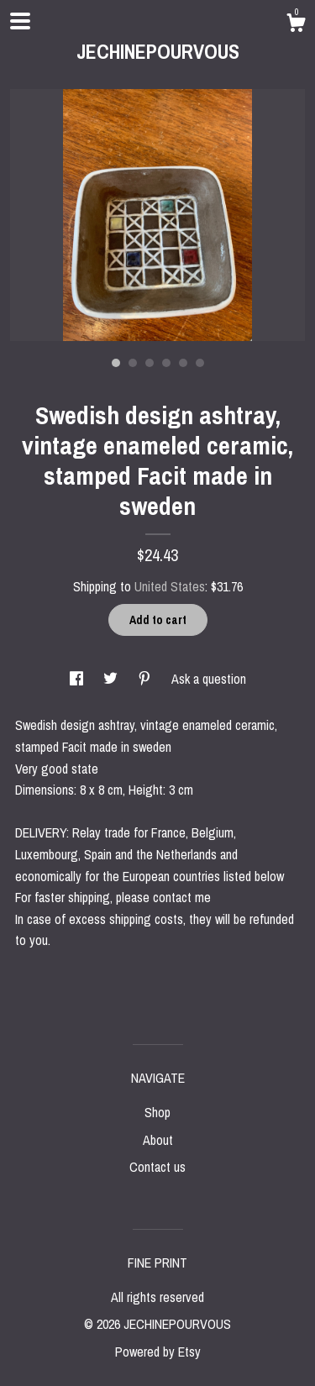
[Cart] (295, 25)
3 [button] (149, 363)
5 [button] (183, 363)
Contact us (157, 1167)
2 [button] (133, 363)
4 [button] (166, 363)
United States (169, 586)
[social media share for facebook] (78, 678)
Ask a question (208, 678)
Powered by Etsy (158, 1351)
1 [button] (116, 363)
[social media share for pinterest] (146, 678)
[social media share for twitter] (112, 678)
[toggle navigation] (20, 21)
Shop (157, 1112)
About (158, 1140)
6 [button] (200, 363)
